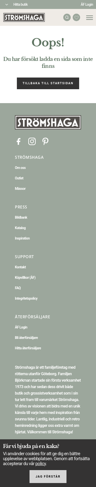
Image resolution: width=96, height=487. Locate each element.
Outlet (19, 178)
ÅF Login (87, 4)
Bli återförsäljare (26, 338)
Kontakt (20, 267)
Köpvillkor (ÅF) (25, 278)
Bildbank (21, 217)
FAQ (18, 288)
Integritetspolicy (26, 298)
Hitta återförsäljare (28, 348)
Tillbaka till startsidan (48, 83)
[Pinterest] (45, 141)
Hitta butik (20, 4)
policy (40, 463)
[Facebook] (18, 141)
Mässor (20, 189)
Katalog (20, 228)
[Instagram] (32, 141)
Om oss (20, 168)
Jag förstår (47, 476)
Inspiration (22, 238)
